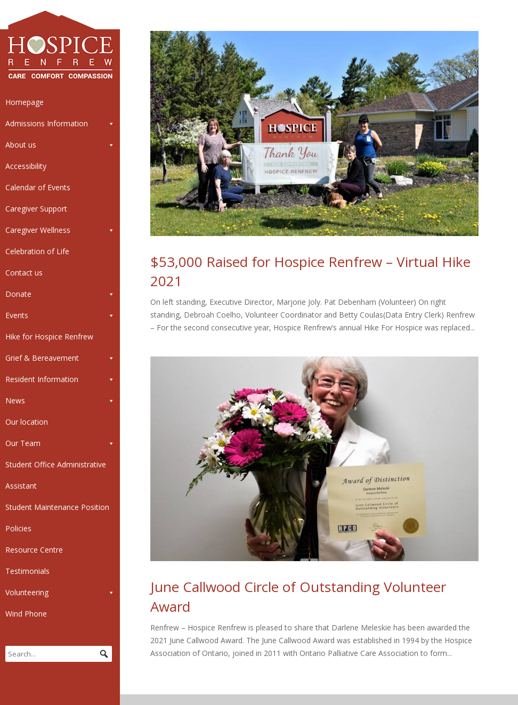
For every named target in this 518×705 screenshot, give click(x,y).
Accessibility (25, 166)
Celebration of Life (37, 251)
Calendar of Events (37, 187)
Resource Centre (34, 550)
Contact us (24, 273)
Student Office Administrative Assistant (55, 475)
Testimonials (27, 571)
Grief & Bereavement (60, 358)
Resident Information (60, 379)
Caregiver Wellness (60, 230)
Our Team (60, 443)
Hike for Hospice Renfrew (49, 336)
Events (60, 315)
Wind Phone (26, 614)
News (60, 400)
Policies (18, 528)
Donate (60, 294)
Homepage (24, 102)
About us (60, 145)
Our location (26, 422)
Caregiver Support (36, 209)
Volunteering (60, 592)
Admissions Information (60, 123)
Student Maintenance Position (57, 507)
